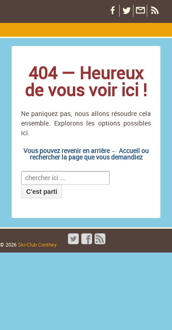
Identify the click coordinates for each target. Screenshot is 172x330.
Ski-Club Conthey (37, 244)
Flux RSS (154, 11)
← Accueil (125, 150)
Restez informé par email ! (140, 11)
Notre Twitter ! (126, 11)
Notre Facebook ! (112, 11)
